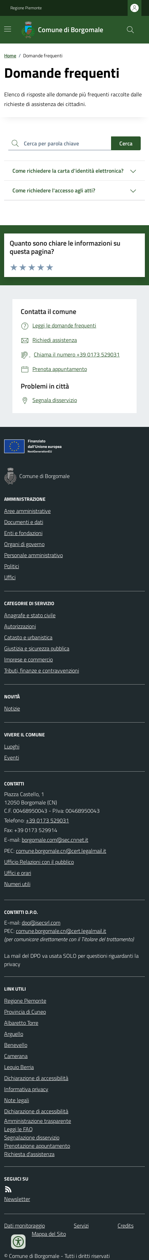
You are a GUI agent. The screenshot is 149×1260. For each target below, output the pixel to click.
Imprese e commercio (28, 659)
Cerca (125, 143)
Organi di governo (24, 544)
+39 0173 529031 (47, 820)
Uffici (10, 577)
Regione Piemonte (26, 8)
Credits (125, 1225)
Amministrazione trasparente (37, 1121)
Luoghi (11, 746)
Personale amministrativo (33, 555)
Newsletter (17, 1199)
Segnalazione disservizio (31, 1137)
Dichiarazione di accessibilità (36, 1078)
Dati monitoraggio (24, 1225)
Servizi (81, 1225)
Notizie (12, 708)
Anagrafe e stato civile (30, 615)
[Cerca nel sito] (128, 29)
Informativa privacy (26, 1089)
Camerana (16, 1056)
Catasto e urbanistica (28, 637)
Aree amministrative (27, 511)
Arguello (13, 1034)
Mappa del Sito (49, 1234)
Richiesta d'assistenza (29, 1154)
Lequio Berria (19, 1067)
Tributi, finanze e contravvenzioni (41, 670)
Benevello (15, 1045)
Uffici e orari (17, 873)
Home (10, 55)
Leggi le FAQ (18, 1129)
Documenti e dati (23, 522)
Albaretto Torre (21, 1023)
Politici (11, 566)
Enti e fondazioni (23, 533)
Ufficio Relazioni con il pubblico (39, 862)
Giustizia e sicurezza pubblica (36, 648)
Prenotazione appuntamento (37, 1146)
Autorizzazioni (20, 626)
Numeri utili (17, 884)
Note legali (16, 1100)
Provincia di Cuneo (25, 1012)
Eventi (11, 757)
